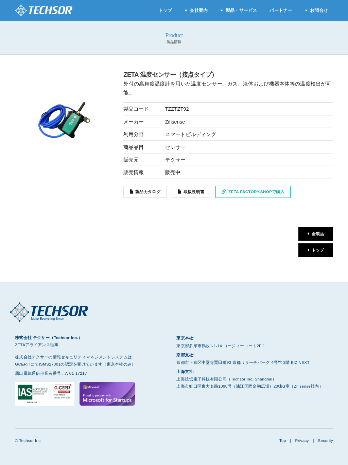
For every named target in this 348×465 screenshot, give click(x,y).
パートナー (280, 10)
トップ (165, 10)
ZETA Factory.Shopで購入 (256, 191)
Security (325, 440)
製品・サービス (241, 10)
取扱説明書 (194, 191)
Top (282, 440)
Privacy (302, 440)
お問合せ (319, 10)
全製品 (318, 234)
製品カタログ (147, 191)
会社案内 (199, 10)
